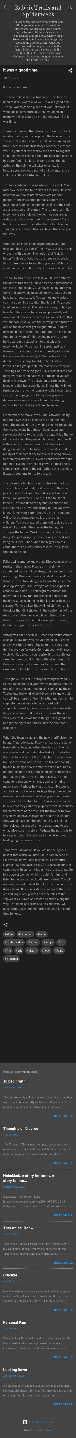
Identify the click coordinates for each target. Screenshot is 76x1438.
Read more (63, 1116)
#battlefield (25, 934)
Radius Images (46, 1430)
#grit (19, 950)
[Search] (70, 8)
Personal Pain (14, 1322)
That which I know (18, 1228)
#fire (8, 950)
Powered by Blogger (38, 1422)
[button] (70, 71)
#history (32, 950)
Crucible (10, 1275)
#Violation (11, 958)
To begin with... (16, 1081)
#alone (9, 934)
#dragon (33, 942)
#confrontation (14, 942)
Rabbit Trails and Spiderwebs (38, 11)
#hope (46, 950)
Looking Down (15, 1370)
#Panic (59, 950)
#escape (48, 942)
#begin (41, 934)
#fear (61, 942)
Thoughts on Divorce (20, 1128)
